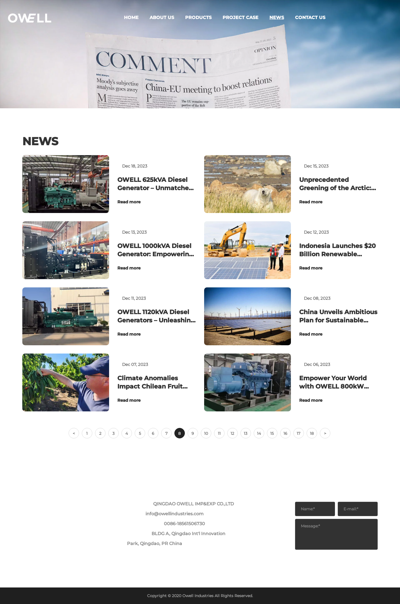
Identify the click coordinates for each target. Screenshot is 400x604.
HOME (19, 19)
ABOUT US (24, 23)
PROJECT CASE (28, 43)
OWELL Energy (38, 38)
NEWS (19, 53)
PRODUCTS (24, 28)
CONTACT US (26, 58)
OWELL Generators (42, 33)
